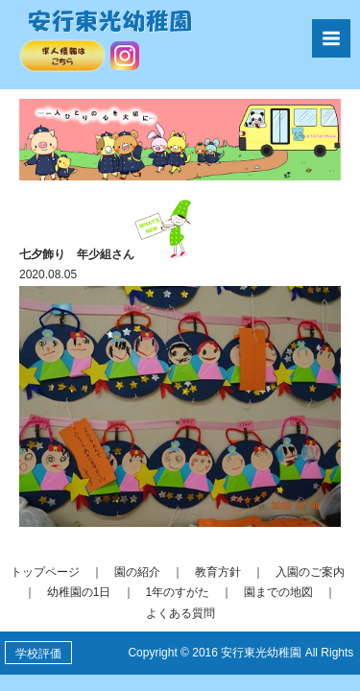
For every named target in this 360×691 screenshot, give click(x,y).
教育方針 (218, 572)
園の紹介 (137, 572)
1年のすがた (178, 592)
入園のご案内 (310, 572)
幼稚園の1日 (79, 592)
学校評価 (38, 653)
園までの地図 (278, 592)
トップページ (45, 572)
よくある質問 (180, 613)
